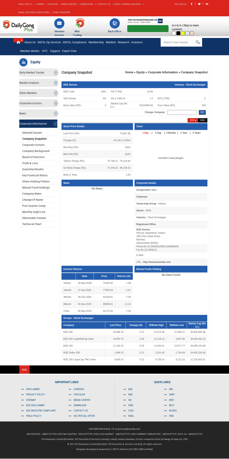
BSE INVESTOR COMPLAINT (41, 410)
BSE (130, 389)
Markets (111, 42)
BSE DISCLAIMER (35, 405)
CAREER (40, 4)
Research (123, 42)
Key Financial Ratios (35, 175)
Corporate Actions (33, 145)
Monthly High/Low (33, 212)
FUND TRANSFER (61, 12)
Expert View (69, 51)
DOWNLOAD (80, 405)
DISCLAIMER (33, 389)
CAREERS (79, 389)
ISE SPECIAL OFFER (84, 415)
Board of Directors (33, 157)
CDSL (131, 410)
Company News (31, 193)
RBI (171, 389)
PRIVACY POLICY (35, 394)
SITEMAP (31, 399)
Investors (137, 42)
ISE (130, 399)
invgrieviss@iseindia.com (127, 428)
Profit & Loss (30, 163)
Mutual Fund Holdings (36, 187)
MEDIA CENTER (69, 4)
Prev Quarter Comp (34, 206)
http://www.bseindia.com (157, 262)
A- (180, 25)
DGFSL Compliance (75, 42)
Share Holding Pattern (36, 181)
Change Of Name (32, 199)
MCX (171, 405)
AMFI (172, 394)
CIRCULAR (53, 4)
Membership (96, 42)
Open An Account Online (151, 28)
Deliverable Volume (34, 218)
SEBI (130, 405)
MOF (171, 399)
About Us (30, 42)
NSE (130, 394)
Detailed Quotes (32, 132)
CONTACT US (104, 4)
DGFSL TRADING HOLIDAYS (127, 4)
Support (55, 51)
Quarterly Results (33, 169)
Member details (29, 51)
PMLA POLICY (25, 4)
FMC (171, 415)
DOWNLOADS (86, 4)
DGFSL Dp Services (49, 42)
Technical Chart (31, 224)
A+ (173, 25)
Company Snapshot (34, 139)
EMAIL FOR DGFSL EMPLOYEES (33, 12)
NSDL (131, 415)
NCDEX (173, 410)
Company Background (35, 151)
